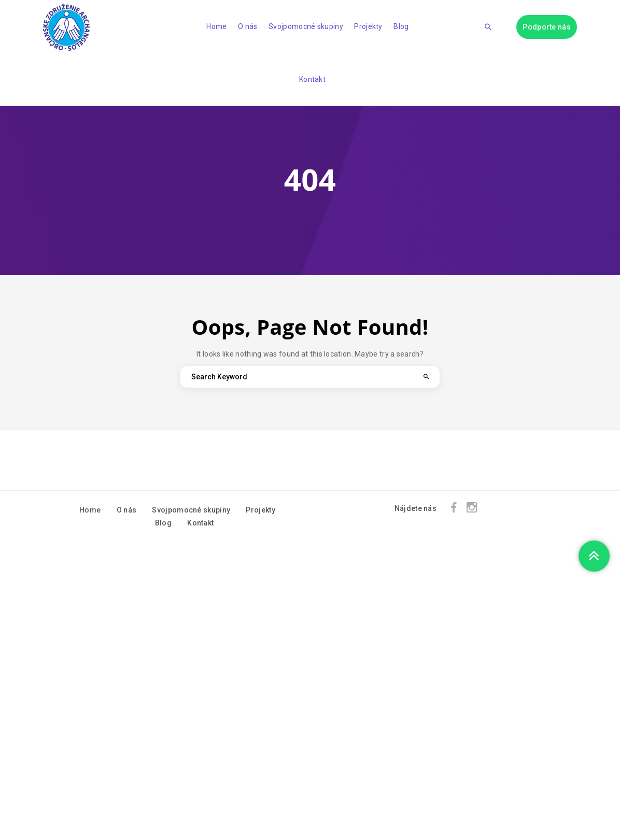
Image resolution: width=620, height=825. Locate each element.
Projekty (368, 26)
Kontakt (312, 79)
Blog (400, 26)
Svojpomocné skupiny (306, 26)
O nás (248, 26)
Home (216, 26)
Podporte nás (547, 27)
